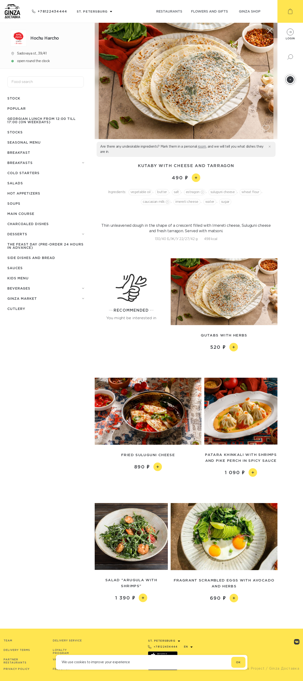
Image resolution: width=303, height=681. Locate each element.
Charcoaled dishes (28, 224)
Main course (20, 213)
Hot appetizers (23, 193)
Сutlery (16, 308)
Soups (13, 203)
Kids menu (18, 278)
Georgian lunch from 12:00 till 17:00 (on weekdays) (41, 120)
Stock (13, 98)
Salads (15, 183)
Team (8, 640)
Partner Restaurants (15, 661)
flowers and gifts (209, 11)
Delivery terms (17, 650)
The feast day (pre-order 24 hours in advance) (45, 245)
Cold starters (23, 173)
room (202, 146)
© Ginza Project (249, 668)
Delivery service (67, 640)
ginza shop (249, 11)
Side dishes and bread (31, 257)
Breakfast (18, 152)
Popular (16, 108)
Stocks (15, 132)
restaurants (169, 11)
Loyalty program (61, 651)
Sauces (15, 268)
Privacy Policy (17, 668)
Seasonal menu (24, 142)
